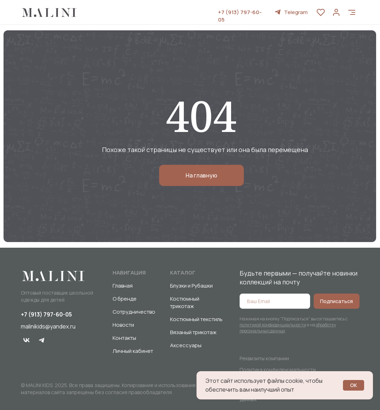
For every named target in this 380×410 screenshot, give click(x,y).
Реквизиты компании (264, 358)
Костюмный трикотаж (184, 302)
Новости (123, 324)
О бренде (125, 298)
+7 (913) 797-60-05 (46, 314)
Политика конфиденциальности (278, 369)
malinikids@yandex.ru (48, 326)
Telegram (296, 12)
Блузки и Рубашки (191, 285)
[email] (275, 301)
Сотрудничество (134, 311)
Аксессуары (185, 345)
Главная (123, 285)
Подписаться (336, 301)
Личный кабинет (133, 351)
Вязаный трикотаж (193, 332)
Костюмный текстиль (196, 319)
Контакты (124, 338)
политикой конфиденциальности (273, 325)
